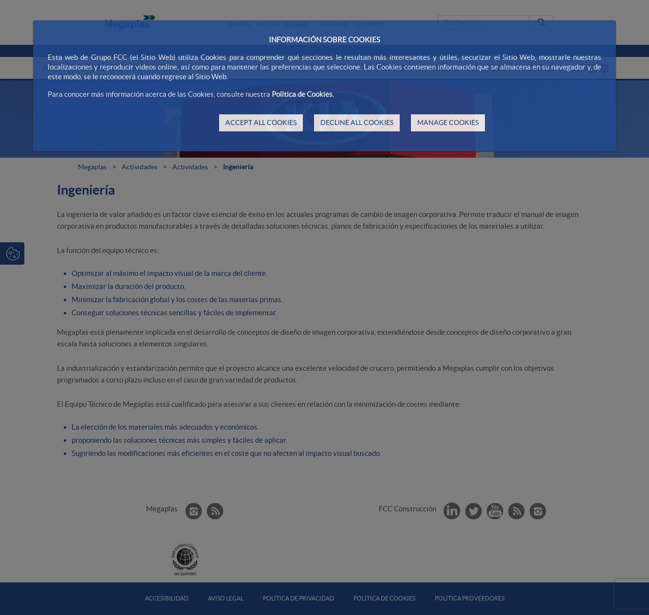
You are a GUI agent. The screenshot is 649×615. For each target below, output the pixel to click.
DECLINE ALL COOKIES (356, 123)
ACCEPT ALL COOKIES (261, 123)
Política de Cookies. (303, 94)
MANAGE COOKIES (448, 123)
